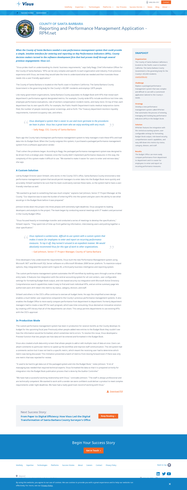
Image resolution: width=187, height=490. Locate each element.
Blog (157, 7)
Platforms (107, 7)
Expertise (79, 7)
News (150, 7)
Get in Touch (92, 450)
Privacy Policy (111, 465)
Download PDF (116, 391)
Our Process (121, 7)
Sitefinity (68, 7)
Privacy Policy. (47, 485)
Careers (89, 465)
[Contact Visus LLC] (17, 476)
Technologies (94, 7)
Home (17, 13)
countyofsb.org (141, 77)
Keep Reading (107, 416)
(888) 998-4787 (154, 3)
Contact (166, 2)
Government (41, 13)
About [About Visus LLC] (80, 465)
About (165, 7)
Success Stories (136, 7)
